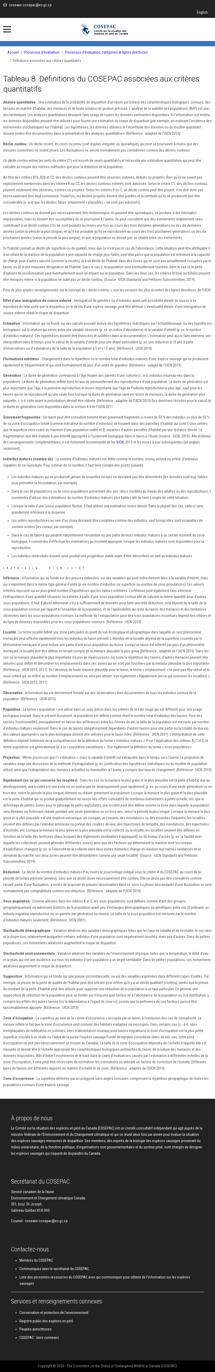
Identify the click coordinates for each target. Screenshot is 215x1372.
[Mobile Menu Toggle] (7, 29)
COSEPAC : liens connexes (39, 1337)
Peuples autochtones (35, 1329)
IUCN (120, 442)
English (202, 12)
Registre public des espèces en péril (46, 1321)
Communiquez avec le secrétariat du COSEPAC (54, 1269)
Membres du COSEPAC (36, 1260)
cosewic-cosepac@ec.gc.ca (30, 5)
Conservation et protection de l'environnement (54, 1313)
